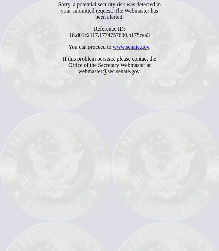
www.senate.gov (131, 47)
